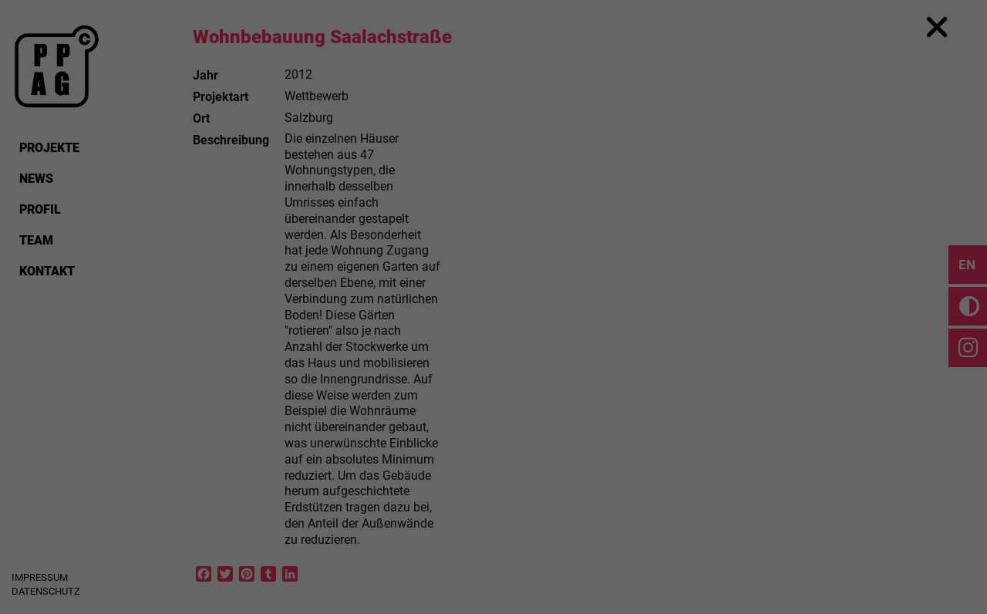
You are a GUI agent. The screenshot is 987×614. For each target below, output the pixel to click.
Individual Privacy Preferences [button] (494, 474)
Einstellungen (325, 296)
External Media (581, 331)
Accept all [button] (493, 384)
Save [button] (493, 429)
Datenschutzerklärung (395, 281)
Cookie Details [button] (493, 508)
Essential (381, 331)
